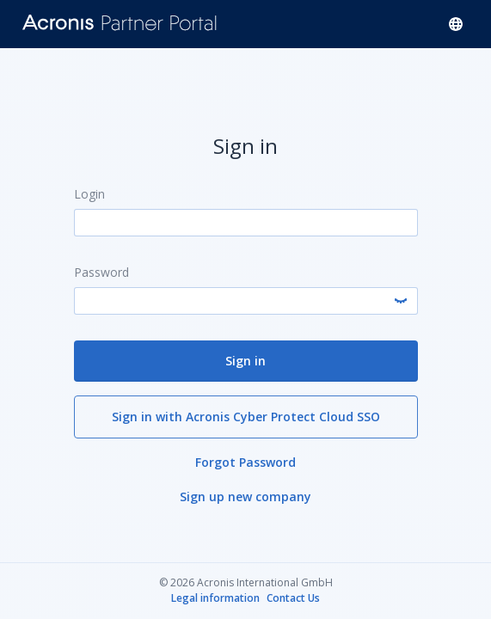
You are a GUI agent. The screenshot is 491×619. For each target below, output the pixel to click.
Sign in (245, 360)
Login (89, 193)
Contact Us (293, 598)
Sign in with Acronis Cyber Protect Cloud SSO (246, 416)
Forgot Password (245, 461)
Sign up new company (245, 495)
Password (101, 271)
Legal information (215, 598)
